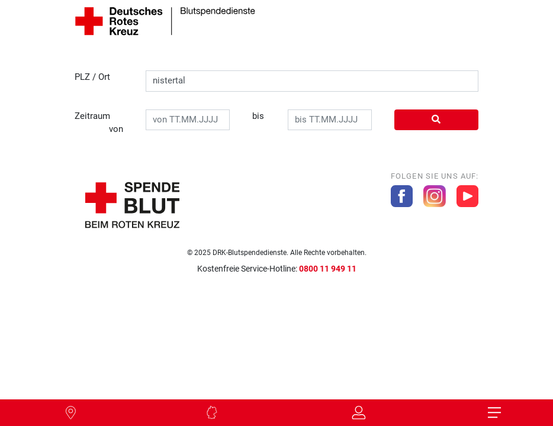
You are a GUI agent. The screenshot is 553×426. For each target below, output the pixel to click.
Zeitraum (99, 123)
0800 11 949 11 (327, 268)
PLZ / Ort (92, 77)
